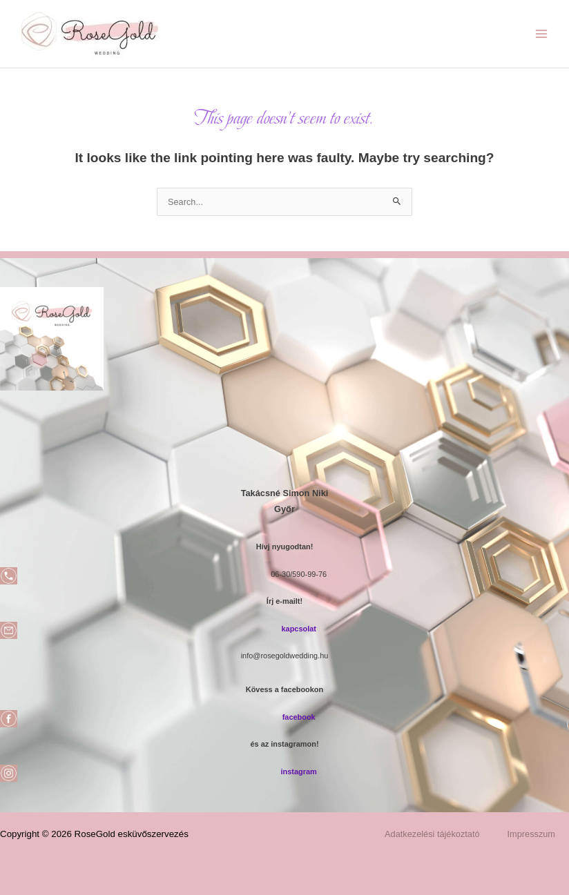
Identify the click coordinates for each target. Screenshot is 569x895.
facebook (299, 717)
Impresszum (531, 834)
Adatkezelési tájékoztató (432, 834)
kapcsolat (298, 628)
